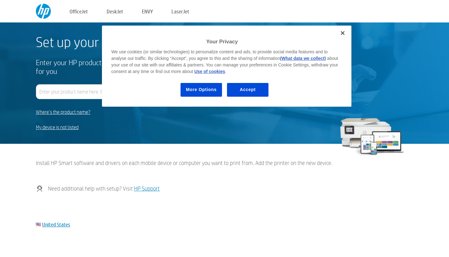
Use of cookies (209, 71)
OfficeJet (79, 11)
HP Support (147, 188)
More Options (201, 89)
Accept (248, 89)
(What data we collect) (303, 58)
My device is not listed (57, 127)
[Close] (343, 33)
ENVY (147, 11)
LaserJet (180, 11)
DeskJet (115, 11)
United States (56, 224)
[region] (226, 66)
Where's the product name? (63, 112)
